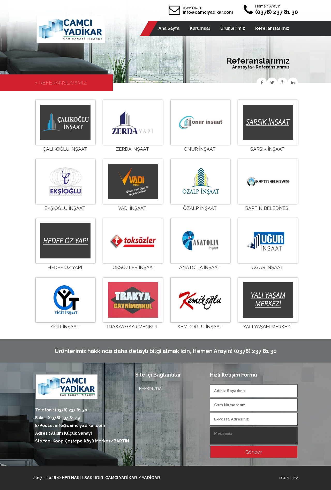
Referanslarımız (272, 28)
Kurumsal (200, 28)
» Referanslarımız (271, 67)
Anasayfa (242, 67)
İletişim (162, 43)
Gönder (253, 452)
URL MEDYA (288, 478)
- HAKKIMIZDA (149, 388)
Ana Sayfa (169, 28)
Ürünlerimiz (232, 28)
